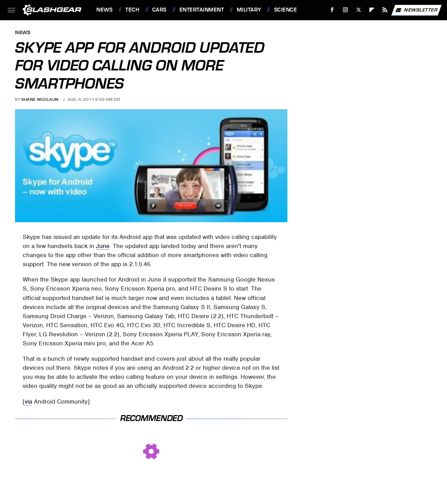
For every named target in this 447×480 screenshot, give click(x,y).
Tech (132, 10)
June (103, 246)
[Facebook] (332, 10)
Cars (159, 10)
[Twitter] (358, 10)
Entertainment (201, 10)
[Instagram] (345, 10)
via (28, 401)
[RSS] (385, 10)
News (104, 10)
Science (285, 10)
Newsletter (416, 10)
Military (249, 10)
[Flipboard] (372, 10)
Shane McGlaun (40, 99)
